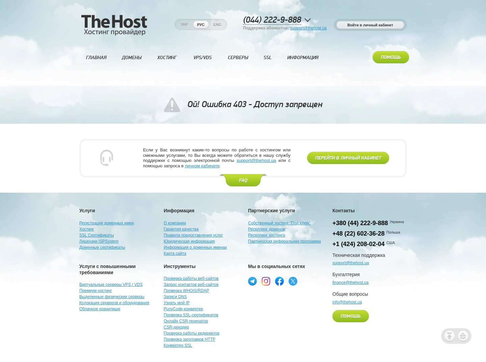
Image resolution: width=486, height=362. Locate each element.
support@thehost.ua (308, 28)
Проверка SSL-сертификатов (191, 315)
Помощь (391, 57)
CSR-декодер (176, 327)
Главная (96, 58)
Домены (131, 58)
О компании (175, 223)
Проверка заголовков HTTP (189, 339)
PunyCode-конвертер (183, 309)
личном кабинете (202, 165)
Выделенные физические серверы (111, 296)
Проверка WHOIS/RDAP (186, 290)
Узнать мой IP (177, 302)
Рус (201, 25)
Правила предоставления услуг (193, 235)
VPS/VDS (202, 58)
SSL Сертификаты (96, 235)
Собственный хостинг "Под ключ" (279, 223)
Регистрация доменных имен (106, 223)
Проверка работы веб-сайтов (191, 278)
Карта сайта (175, 253)
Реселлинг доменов (266, 229)
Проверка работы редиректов (191, 333)
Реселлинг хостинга (266, 235)
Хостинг (167, 58)
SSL (268, 58)
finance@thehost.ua (350, 282)
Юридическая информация (189, 241)
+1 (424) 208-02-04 (358, 244)
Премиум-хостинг (95, 290)
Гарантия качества (181, 229)
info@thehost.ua (347, 302)
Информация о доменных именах (195, 247)
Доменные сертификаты (102, 247)
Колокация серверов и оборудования (114, 302)
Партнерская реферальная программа (284, 241)
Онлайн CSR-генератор (186, 321)
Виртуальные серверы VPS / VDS (110, 284)
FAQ (243, 180)
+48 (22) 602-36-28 (358, 233)
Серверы (238, 58)
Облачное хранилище (99, 309)
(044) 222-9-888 (272, 20)
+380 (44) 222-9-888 (360, 223)
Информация (302, 58)
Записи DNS (175, 296)
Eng (217, 25)
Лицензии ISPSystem (98, 241)
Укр (184, 25)
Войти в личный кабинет (370, 25)
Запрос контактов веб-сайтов (191, 284)
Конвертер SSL (178, 345)
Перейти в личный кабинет (348, 158)
